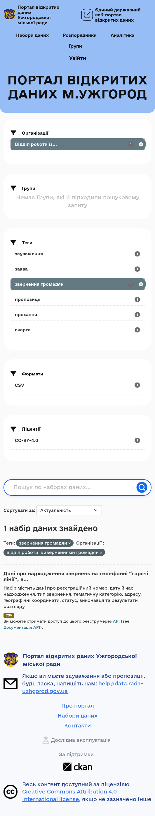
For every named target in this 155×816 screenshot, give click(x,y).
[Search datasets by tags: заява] (77, 269)
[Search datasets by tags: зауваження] (77, 254)
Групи (75, 46)
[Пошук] (141, 487)
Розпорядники (80, 35)
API (116, 621)
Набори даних (32, 35)
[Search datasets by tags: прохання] (77, 314)
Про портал (77, 705)
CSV (9, 615)
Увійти (77, 58)
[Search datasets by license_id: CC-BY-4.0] (77, 440)
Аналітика (122, 35)
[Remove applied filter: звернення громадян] (69, 543)
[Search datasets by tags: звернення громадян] (77, 284)
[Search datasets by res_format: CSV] (77, 385)
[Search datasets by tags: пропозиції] (77, 299)
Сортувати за (19, 510)
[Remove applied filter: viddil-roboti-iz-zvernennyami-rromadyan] (101, 553)
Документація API (22, 627)
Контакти (77, 725)
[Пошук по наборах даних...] (73, 487)
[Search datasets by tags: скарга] (77, 330)
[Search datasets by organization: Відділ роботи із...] (77, 144)
